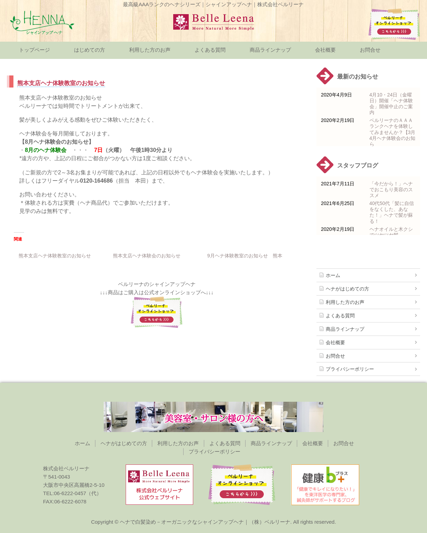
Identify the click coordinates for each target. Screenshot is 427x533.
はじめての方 (89, 50)
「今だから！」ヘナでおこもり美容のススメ (391, 189)
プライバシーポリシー (350, 369)
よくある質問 (210, 50)
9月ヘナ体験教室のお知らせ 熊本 (244, 255)
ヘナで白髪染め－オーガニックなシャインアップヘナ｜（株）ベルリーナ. (206, 522)
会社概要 (325, 50)
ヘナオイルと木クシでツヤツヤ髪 (391, 232)
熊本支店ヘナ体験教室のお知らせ (55, 255)
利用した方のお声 (149, 50)
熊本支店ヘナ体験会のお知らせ (146, 255)
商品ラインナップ (270, 50)
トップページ (34, 50)
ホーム (333, 275)
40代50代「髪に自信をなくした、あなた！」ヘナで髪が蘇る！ (391, 212)
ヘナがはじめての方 (347, 288)
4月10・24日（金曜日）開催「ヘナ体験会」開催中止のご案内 (391, 103)
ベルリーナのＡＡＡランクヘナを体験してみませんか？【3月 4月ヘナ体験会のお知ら (392, 131)
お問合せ (370, 50)
